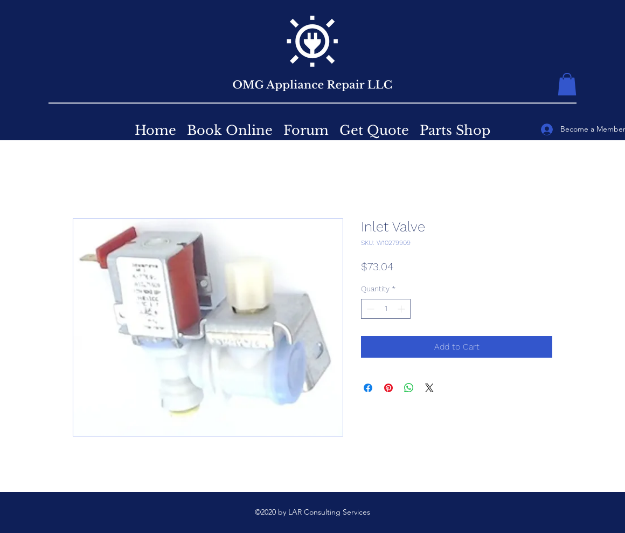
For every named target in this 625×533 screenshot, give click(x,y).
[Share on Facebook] (368, 387)
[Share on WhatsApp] (408, 387)
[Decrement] (369, 308)
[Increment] (402, 308)
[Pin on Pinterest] (388, 387)
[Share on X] (429, 387)
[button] (567, 84)
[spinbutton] (385, 308)
